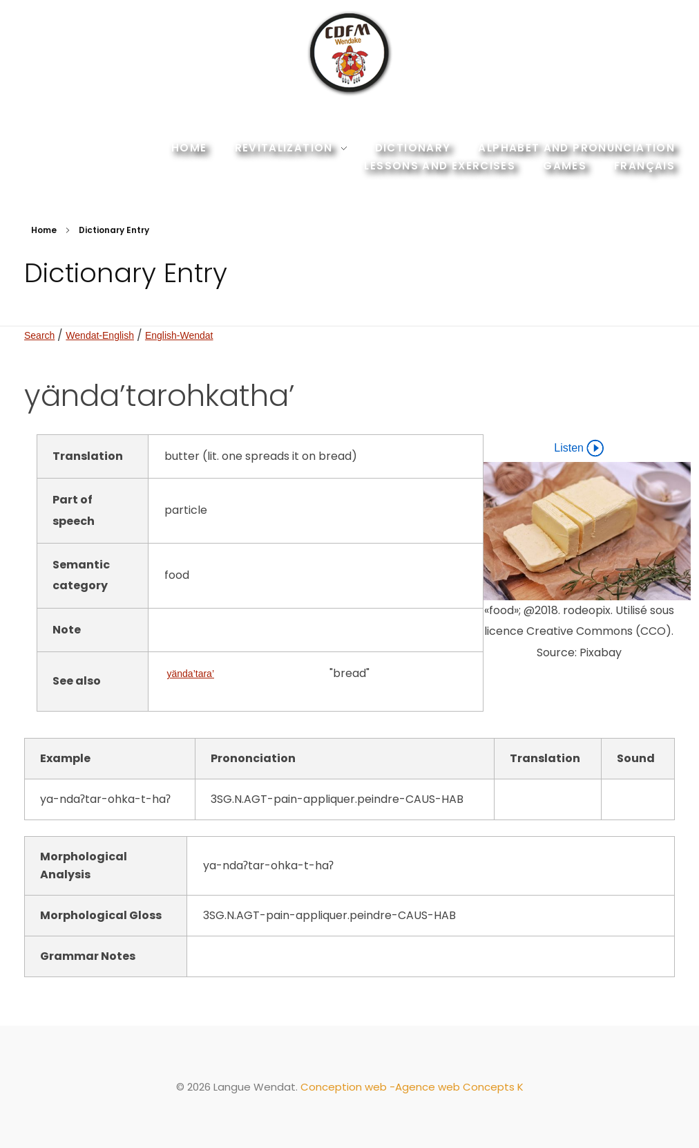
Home (44, 230)
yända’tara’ (191, 673)
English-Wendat (179, 335)
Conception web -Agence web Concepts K (412, 1087)
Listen (579, 448)
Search (39, 335)
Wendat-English (100, 335)
